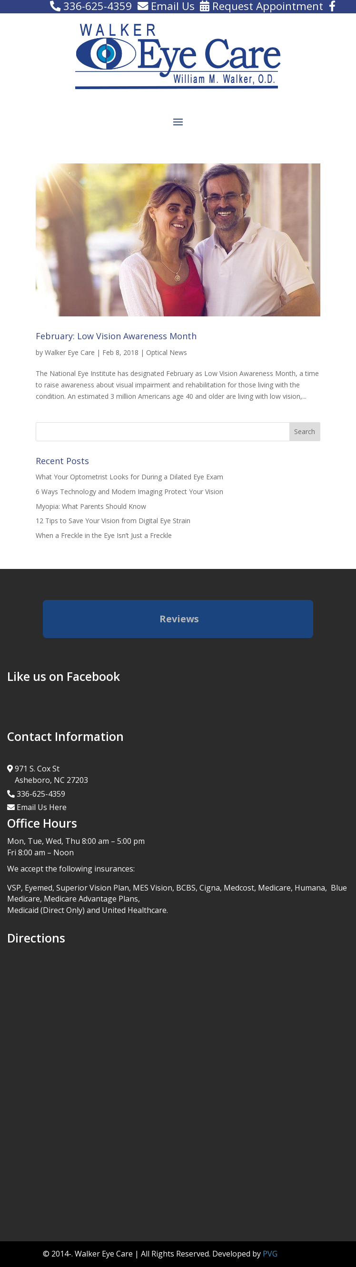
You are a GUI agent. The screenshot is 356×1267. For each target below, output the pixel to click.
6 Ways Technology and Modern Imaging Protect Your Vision (129, 491)
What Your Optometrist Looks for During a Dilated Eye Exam (129, 476)
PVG (270, 1253)
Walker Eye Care (70, 352)
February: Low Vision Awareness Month (116, 336)
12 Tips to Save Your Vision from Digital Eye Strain (113, 520)
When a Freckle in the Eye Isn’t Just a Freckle (104, 535)
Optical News (166, 352)
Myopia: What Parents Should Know (91, 506)
